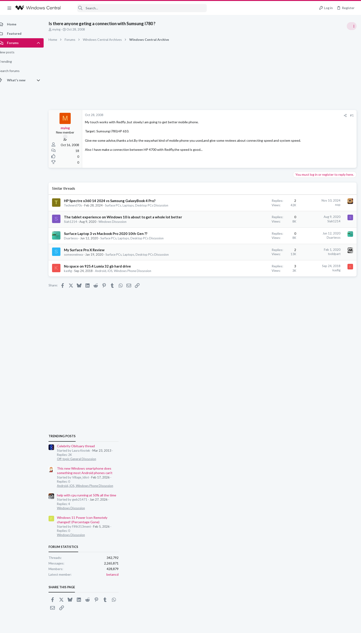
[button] (9, 8)
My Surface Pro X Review (89, 250)
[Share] (270, 115)
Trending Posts (299, 252)
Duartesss (76, 238)
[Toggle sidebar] (351, 26)
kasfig (73, 271)
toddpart (259, 254)
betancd (350, 390)
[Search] (137, 8)
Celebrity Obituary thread (314, 262)
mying (61, 29)
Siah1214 (75, 222)
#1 (277, 115)
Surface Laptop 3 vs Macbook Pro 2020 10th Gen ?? (110, 233)
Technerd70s (78, 205)
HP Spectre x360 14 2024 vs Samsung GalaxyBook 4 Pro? (115, 201)
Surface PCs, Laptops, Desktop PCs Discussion (141, 205)
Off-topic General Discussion (314, 275)
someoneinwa (78, 254)
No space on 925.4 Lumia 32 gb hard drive (102, 266)
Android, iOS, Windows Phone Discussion (128, 271)
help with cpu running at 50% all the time (324, 311)
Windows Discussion (118, 222)
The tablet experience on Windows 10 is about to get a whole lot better (128, 217)
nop (263, 204)
